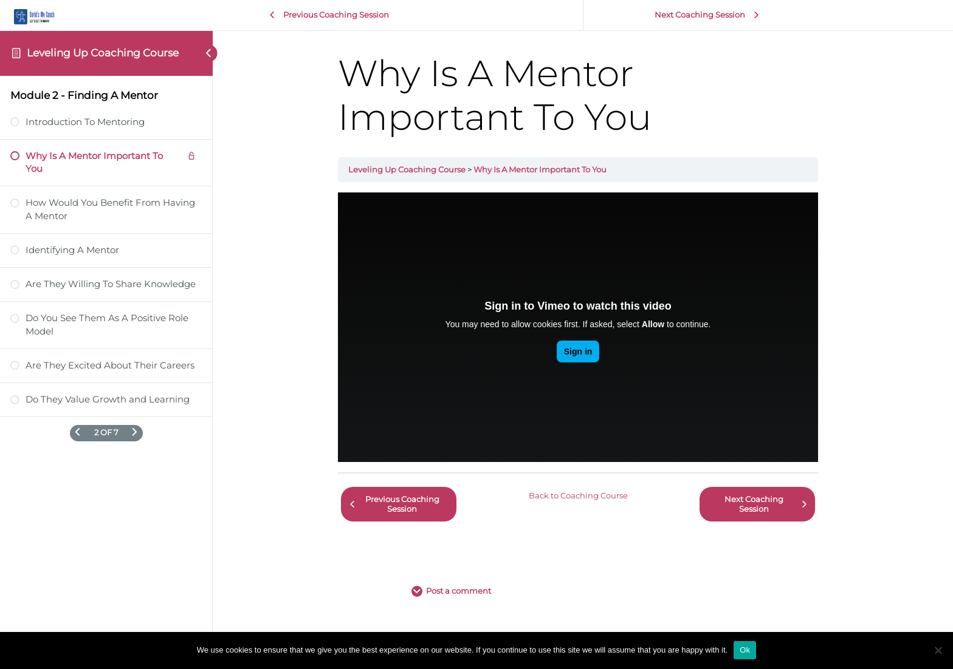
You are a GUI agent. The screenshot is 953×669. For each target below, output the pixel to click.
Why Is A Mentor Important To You (544, 169)
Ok (745, 649)
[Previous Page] (77, 433)
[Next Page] (135, 433)
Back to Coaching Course (583, 493)
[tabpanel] (583, 327)
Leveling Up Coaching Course (103, 53)
